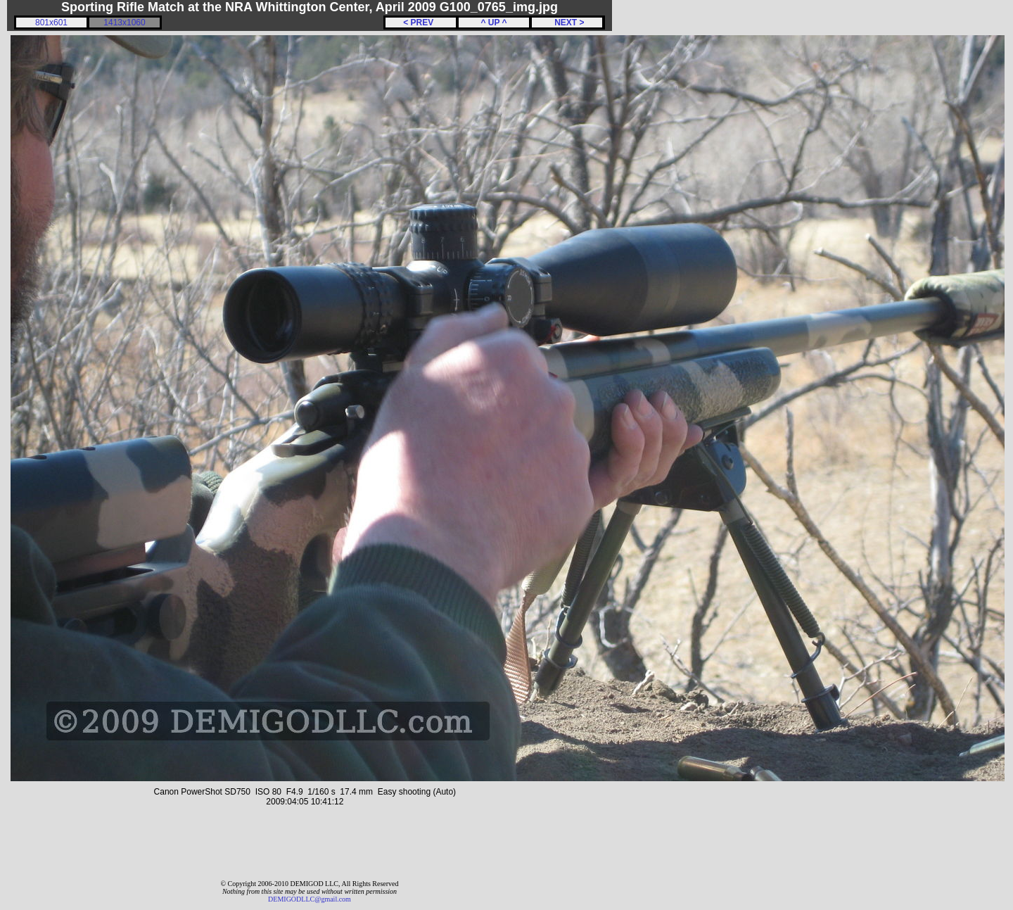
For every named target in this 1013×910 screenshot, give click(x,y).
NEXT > (566, 22)
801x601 (51, 22)
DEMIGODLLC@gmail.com (309, 899)
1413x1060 (124, 22)
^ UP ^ (493, 22)
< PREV (420, 22)
